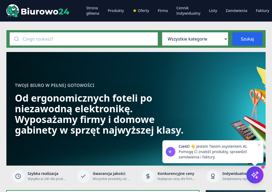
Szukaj (247, 39)
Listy (213, 10)
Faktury (262, 10)
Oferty (141, 10)
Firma (163, 10)
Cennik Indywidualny (188, 10)
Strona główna (92, 10)
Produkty (116, 10)
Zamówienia (236, 10)
